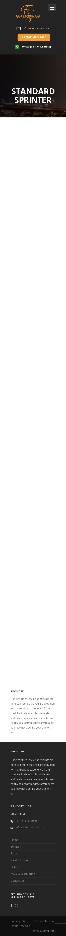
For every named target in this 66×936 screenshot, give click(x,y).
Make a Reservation (23, 874)
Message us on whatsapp (37, 47)
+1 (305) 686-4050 (34, 37)
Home (14, 840)
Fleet (14, 853)
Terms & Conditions (44, 931)
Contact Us (17, 881)
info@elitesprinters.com (36, 29)
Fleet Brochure (20, 860)
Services (16, 847)
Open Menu (52, 7)
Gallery (15, 867)
